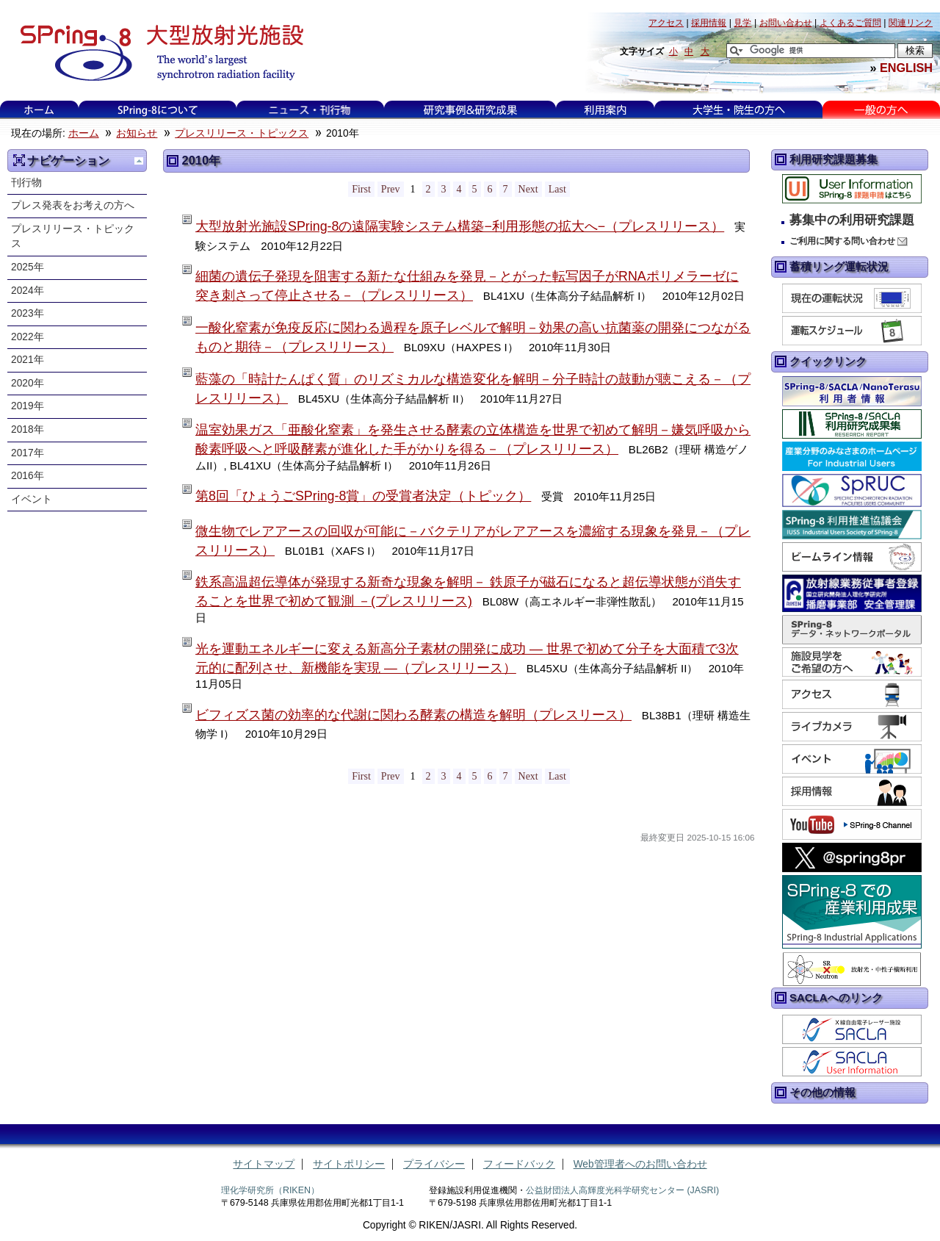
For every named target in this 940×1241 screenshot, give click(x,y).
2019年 (27, 405)
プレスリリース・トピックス (241, 133)
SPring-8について (157, 110)
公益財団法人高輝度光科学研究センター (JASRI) (622, 1190)
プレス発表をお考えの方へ (72, 205)
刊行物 (26, 182)
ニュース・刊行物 (310, 110)
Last (557, 189)
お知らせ (136, 133)
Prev (390, 189)
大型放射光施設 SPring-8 (157, 52)
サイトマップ (263, 1164)
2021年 (27, 359)
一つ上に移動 (138, 161)
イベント (31, 499)
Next (528, 189)
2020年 (27, 383)
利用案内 (605, 110)
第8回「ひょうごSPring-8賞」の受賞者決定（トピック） (363, 496)
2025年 (27, 267)
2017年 (27, 452)
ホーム (39, 110)
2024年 (27, 290)
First (361, 189)
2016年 (27, 475)
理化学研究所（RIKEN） (270, 1190)
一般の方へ (881, 110)
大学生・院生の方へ (739, 110)
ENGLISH (906, 67)
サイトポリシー (349, 1164)
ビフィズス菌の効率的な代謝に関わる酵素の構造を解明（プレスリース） (413, 715)
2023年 (27, 313)
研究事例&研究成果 (470, 110)
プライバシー (434, 1164)
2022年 (27, 336)
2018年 (27, 429)
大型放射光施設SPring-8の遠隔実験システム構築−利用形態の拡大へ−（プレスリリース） (459, 226)
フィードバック (519, 1164)
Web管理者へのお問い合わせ (640, 1164)
